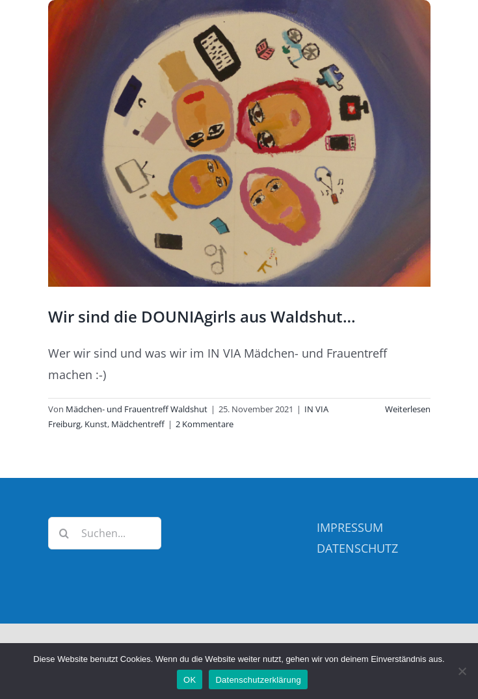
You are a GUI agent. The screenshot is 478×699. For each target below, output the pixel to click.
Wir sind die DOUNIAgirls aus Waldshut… (202, 316)
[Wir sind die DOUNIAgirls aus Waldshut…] (239, 143)
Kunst (96, 424)
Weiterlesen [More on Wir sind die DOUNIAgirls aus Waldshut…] (408, 409)
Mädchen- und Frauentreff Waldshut (136, 409)
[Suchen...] (105, 533)
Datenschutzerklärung (257, 680)
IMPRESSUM (350, 527)
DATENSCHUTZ (357, 548)
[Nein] (461, 671)
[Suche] (64, 533)
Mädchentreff (138, 424)
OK (189, 680)
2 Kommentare (204, 424)
